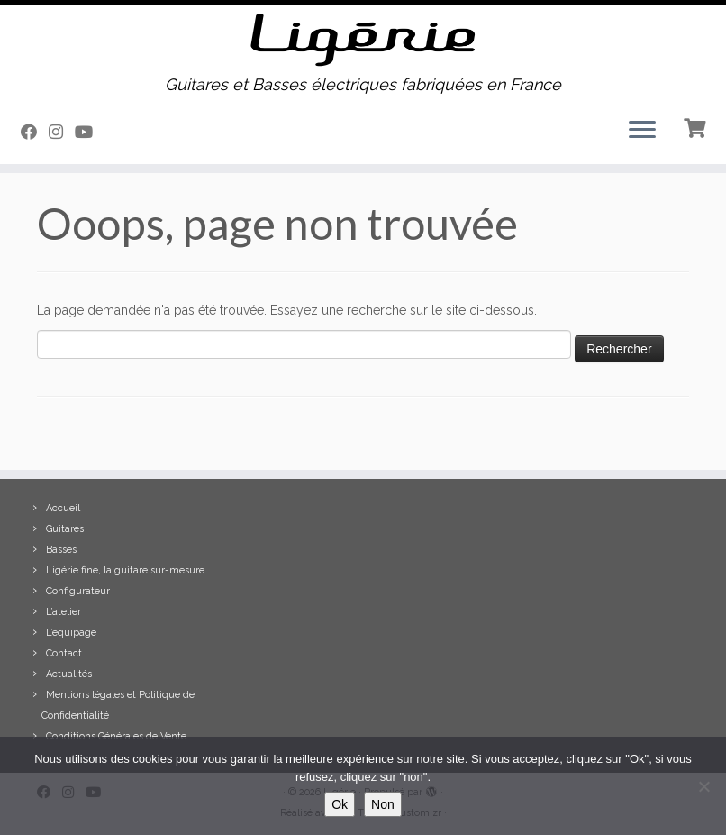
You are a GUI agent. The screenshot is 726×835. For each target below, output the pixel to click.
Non (383, 804)
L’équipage (71, 632)
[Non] (703, 786)
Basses (61, 549)
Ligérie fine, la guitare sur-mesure (125, 570)
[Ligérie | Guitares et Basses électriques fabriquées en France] (363, 40)
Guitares (65, 529)
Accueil (63, 508)
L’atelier (63, 612)
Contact (64, 653)
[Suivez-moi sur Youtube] (89, 132)
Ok (339, 804)
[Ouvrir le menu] (642, 131)
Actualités (69, 674)
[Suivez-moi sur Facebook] (35, 132)
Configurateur (78, 591)
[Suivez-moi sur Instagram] (62, 132)
